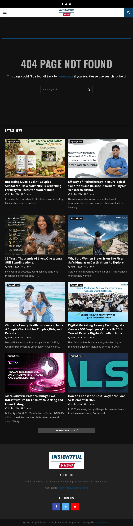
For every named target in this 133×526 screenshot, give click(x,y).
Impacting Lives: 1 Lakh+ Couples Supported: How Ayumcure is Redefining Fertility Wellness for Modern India (33, 186)
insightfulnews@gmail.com (73, 487)
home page (65, 76)
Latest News (13, 130)
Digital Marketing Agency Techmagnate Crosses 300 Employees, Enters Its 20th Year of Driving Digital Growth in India (96, 329)
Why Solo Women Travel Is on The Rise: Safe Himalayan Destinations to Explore (96, 260)
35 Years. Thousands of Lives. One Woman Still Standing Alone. (34, 260)
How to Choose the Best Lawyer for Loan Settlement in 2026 (96, 398)
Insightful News (102, 522)
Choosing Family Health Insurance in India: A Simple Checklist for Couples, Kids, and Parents (34, 329)
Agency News (13, 142)
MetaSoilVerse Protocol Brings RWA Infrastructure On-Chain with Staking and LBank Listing (34, 400)
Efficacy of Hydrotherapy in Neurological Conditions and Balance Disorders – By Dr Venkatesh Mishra (97, 186)
